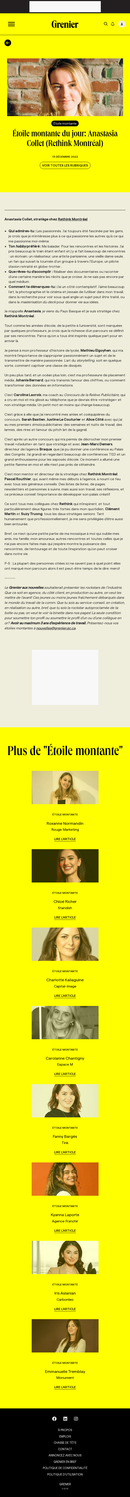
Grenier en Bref (65, 1461)
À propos (65, 1430)
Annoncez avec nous (65, 1455)
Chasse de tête (65, 1442)
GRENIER (65, 1484)
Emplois (65, 1436)
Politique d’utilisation (65, 1474)
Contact (65, 1449)
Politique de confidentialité (65, 1467)
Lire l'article (65, 839)
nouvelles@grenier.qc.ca (55, 628)
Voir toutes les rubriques (65, 165)
